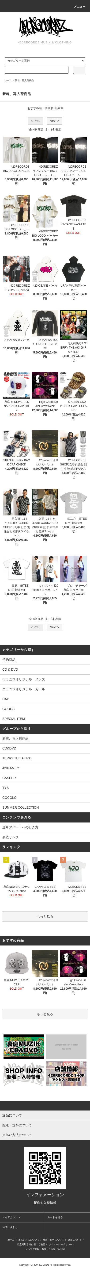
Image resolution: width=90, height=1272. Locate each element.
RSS (53, 1249)
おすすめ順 (35, 108)
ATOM (61, 1249)
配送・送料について (53, 1239)
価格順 (49, 108)
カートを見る (55, 1217)
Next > (54, 121)
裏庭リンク (10, 837)
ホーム (8, 80)
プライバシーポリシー (60, 1244)
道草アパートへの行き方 (20, 827)
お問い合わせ (10, 1227)
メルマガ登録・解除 (35, 1249)
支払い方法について (28, 1239)
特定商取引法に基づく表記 (31, 1244)
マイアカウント (11, 1217)
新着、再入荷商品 (24, 80)
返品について (75, 1239)
